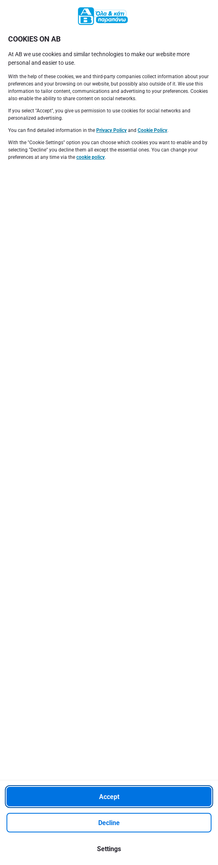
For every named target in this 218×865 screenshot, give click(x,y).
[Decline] (109, 822)
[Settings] (109, 848)
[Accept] (109, 796)
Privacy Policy (111, 130)
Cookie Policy (152, 130)
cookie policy (90, 157)
